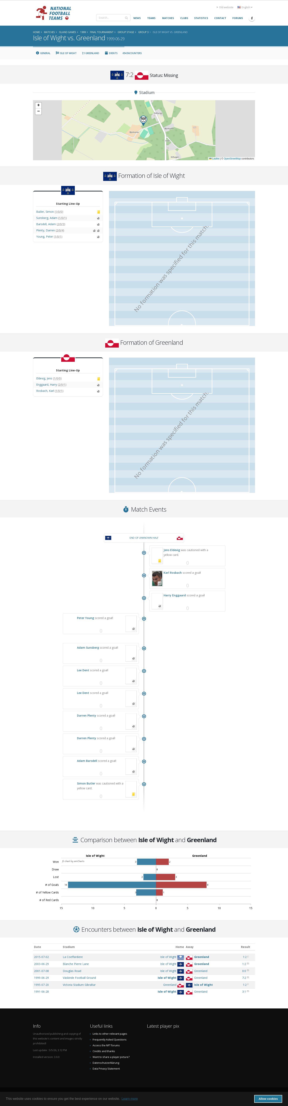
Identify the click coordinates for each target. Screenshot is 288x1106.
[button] (143, 120)
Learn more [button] (129, 1098)
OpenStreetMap (232, 158)
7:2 (244, 978)
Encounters (132, 53)
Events (111, 53)
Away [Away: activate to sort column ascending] (190, 947)
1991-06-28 (41, 991)
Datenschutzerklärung (106, 1063)
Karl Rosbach (173, 573)
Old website (225, 7)
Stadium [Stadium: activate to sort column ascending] (69, 947)
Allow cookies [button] (268, 1098)
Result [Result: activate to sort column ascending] (245, 947)
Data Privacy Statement (106, 1068)
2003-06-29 (41, 964)
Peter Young (85, 618)
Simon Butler (86, 783)
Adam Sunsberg (88, 647)
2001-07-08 (41, 971)
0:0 (244, 971)
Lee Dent (83, 670)
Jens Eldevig (172, 550)
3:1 (244, 991)
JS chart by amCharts (73, 861)
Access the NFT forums (106, 1045)
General (43, 53)
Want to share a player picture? (111, 1057)
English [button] (244, 7)
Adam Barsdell (87, 761)
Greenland (90, 53)
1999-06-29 (41, 978)
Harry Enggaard (175, 595)
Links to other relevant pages (110, 1033)
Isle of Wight (66, 53)
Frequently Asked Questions (110, 1039)
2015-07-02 (41, 957)
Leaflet (214, 158)
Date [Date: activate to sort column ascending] (37, 947)
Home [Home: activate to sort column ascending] (180, 947)
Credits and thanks (104, 1051)
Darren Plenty (86, 715)
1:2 (245, 957)
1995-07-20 (41, 985)
